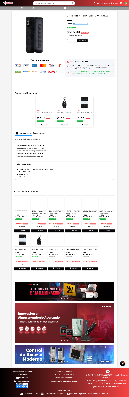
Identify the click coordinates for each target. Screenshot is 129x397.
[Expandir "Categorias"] (7, 8)
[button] (122, 363)
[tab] (23, 133)
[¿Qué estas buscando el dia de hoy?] (52, 3)
